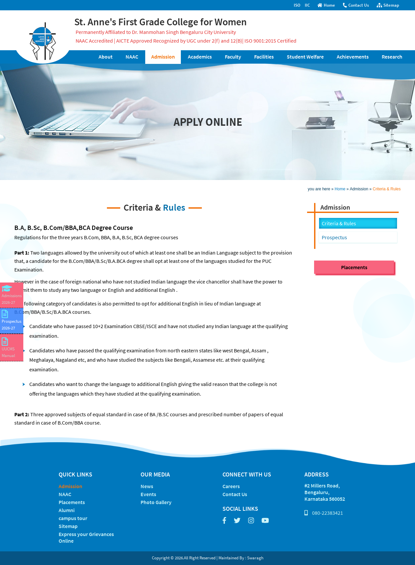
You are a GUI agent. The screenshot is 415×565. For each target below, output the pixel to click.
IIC (307, 5)
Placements (354, 267)
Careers (231, 486)
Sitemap (388, 5)
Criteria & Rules (387, 189)
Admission (163, 56)
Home (326, 5)
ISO (297, 5)
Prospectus (334, 237)
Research (392, 56)
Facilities (264, 56)
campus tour (73, 518)
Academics (200, 56)
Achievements (353, 56)
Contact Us (355, 5)
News (147, 486)
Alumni (67, 510)
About (106, 56)
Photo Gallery (156, 502)
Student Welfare (305, 56)
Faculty (233, 56)
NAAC (132, 56)
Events (148, 494)
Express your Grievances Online (86, 537)
